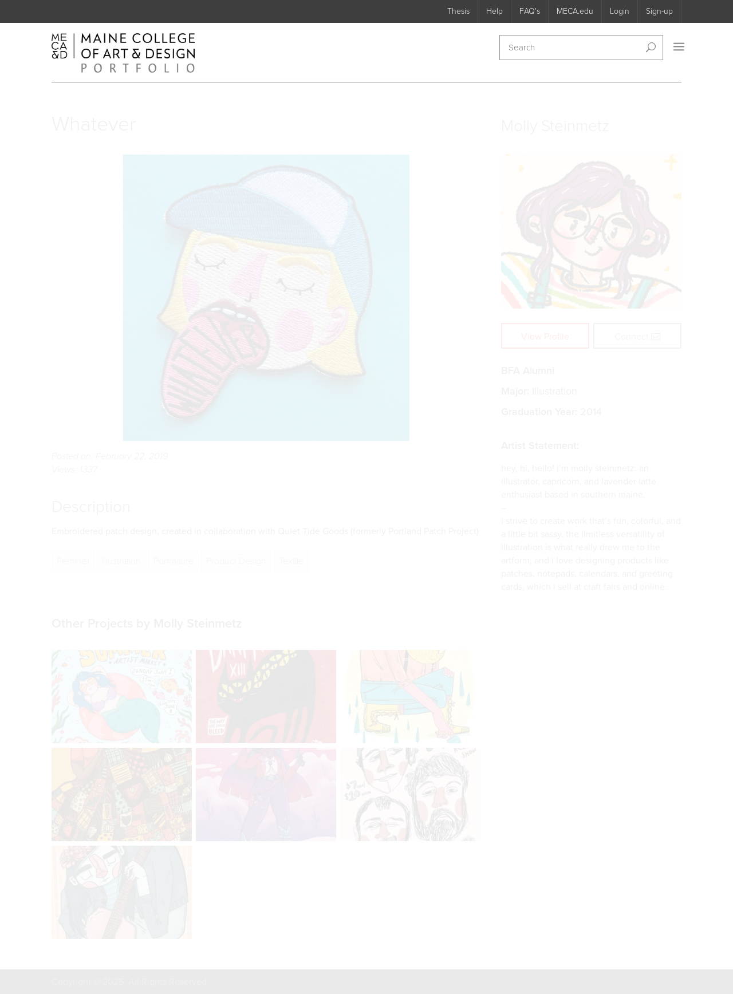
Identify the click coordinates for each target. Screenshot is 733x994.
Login (619, 11)
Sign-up (659, 11)
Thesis (458, 11)
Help (494, 11)
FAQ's (529, 11)
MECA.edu (575, 11)
